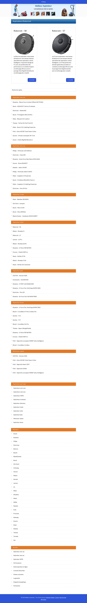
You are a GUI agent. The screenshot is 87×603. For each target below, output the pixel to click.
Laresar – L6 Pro (17, 239)
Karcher (15, 479)
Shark (15, 525)
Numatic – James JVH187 (20, 167)
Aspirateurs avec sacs (19, 388)
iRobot (15, 475)
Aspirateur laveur (18, 302)
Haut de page (62, 597)
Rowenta (16, 437)
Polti (14, 510)
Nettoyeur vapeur (18, 351)
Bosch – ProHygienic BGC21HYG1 (22, 114)
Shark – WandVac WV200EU (21, 199)
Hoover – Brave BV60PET (20, 163)
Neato (15, 498)
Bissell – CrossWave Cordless (21, 345)
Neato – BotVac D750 (19, 256)
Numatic (15, 506)
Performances (17, 563)
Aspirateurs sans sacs (19, 392)
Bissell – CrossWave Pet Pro (21, 324)
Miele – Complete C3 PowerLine (22, 176)
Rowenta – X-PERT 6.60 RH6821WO (23, 284)
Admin (43, 599)
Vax (14, 540)
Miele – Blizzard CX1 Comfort (21, 119)
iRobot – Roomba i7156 (19, 260)
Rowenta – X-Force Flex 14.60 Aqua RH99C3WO (27, 288)
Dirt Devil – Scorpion (19, 203)
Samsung (15, 517)
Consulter (32, 80)
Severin (15, 521)
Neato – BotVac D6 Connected (21, 264)
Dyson (15, 433)
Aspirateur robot (18, 222)
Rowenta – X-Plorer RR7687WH (22, 248)
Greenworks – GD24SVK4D (20, 279)
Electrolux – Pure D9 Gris (20, 188)
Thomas (15, 532)
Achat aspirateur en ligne (20, 567)
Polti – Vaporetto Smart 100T (21, 364)
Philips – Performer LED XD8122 (22, 150)
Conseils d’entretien (19, 570)
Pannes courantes (18, 574)
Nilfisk (15, 502)
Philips (15, 441)
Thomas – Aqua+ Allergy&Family (22, 328)
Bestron (15, 449)
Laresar (15, 483)
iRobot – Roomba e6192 (20, 243)
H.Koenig (16, 468)
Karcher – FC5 (17, 316)
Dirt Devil (16, 464)
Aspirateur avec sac (19, 146)
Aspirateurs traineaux (19, 399)
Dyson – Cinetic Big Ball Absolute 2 (23, 140)
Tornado (15, 536)
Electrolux (16, 445)
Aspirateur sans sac (19, 97)
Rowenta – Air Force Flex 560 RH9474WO (25, 296)
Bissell (15, 452)
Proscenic (16, 513)
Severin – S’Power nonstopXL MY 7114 (24, 135)
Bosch (15, 460)
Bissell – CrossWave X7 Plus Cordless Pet (24, 311)
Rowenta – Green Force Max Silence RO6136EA (26, 159)
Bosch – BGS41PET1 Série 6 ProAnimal (24, 106)
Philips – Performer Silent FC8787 (22, 171)
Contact (57, 597)
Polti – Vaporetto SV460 (20, 368)
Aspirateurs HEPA (18, 395)
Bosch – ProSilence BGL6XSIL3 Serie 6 (24, 180)
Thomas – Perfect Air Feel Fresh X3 (23, 123)
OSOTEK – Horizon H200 (20, 275)
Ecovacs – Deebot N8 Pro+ (20, 252)
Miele (15, 490)
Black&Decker (17, 456)
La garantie (16, 578)
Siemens (15, 528)
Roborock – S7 (58, 30)
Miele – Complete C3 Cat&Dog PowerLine (25, 184)
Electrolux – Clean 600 (19, 155)
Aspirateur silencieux (19, 403)
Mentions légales (50, 597)
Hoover (15, 471)
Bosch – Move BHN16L (19, 212)
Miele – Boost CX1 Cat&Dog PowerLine (24, 127)
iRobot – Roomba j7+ (19, 231)
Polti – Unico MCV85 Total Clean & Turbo (24, 131)
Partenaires (16, 586)
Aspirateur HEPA (18, 559)
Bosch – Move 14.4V (18, 207)
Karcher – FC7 (17, 320)
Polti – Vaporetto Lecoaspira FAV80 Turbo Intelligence (28, 341)
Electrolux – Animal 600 (19, 110)
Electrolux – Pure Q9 (19, 292)
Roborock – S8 (20, 30)
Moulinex (16, 494)
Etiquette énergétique (19, 582)
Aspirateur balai (18, 271)
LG (14, 487)
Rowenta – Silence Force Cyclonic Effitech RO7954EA (28, 102)
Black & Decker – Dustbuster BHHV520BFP (25, 216)
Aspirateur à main (18, 194)
